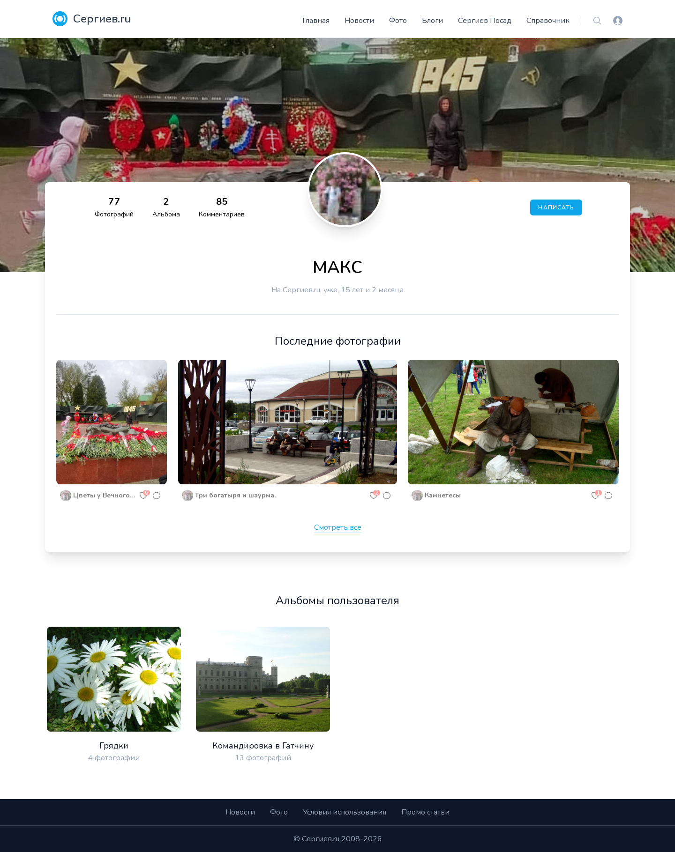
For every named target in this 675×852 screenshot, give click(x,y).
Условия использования (344, 812)
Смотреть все (337, 527)
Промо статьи (425, 812)
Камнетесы (443, 495)
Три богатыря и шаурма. (235, 495)
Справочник (548, 20)
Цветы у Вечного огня (105, 495)
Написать (556, 207)
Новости (359, 20)
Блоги (432, 20)
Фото (398, 20)
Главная (316, 20)
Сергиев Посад (484, 20)
